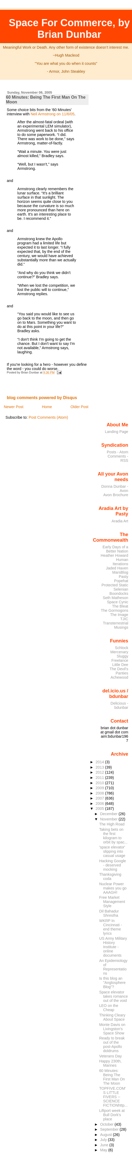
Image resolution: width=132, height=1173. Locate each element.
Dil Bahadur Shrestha (109, 913)
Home (47, 407)
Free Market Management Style (112, 901)
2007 (100, 798)
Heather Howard (114, 555)
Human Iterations (120, 562)
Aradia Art (120, 521)
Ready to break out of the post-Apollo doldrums (112, 1044)
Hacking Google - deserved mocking (112, 865)
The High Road (111, 824)
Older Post (80, 407)
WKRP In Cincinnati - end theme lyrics (110, 927)
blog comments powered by (42, 397)
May (104, 1150)
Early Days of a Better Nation (115, 549)
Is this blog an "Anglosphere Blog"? (112, 982)
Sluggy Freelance (119, 658)
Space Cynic (117, 602)
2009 (100, 788)
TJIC (124, 619)
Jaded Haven (117, 568)
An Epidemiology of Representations (113, 967)
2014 (100, 762)
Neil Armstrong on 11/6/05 (52, 114)
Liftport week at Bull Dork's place (112, 1114)
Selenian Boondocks (119, 591)
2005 (100, 808)
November (109, 819)
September (110, 1129)
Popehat (121, 581)
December (109, 814)
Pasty (123, 576)
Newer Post (13, 407)
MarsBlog (120, 572)
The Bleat (120, 606)
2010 (100, 783)
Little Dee (120, 665)
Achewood (119, 677)
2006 (100, 803)
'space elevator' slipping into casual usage (112, 851)
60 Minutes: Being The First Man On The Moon (112, 1077)
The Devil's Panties (119, 671)
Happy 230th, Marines (110, 1063)
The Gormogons (114, 610)
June (104, 1145)
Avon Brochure (115, 495)
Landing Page (116, 432)
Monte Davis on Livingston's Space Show (112, 1029)
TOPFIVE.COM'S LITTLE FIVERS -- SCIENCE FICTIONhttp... (113, 1096)
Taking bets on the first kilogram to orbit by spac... (113, 835)
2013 (100, 767)
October (107, 1124)
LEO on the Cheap (108, 1007)
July (104, 1140)
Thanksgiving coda (110, 876)
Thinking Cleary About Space (112, 1017)
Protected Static (114, 585)
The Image (119, 615)
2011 (100, 777)
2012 (100, 772)
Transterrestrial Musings (115, 625)
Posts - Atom (117, 452)
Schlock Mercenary (119, 650)
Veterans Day (110, 1056)
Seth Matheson (115, 598)
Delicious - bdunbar (119, 705)
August (106, 1135)
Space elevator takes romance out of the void (113, 996)
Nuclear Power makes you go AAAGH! (112, 888)
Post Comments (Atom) (48, 417)
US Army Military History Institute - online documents (113, 946)
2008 (100, 793)
